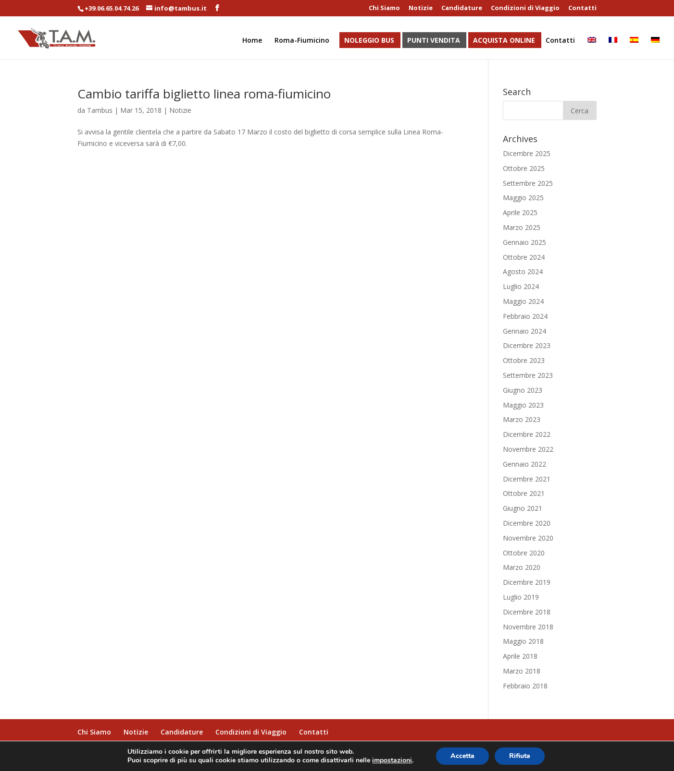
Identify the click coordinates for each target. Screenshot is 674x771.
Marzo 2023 (521, 419)
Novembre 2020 (528, 537)
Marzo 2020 (521, 567)
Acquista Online (504, 41)
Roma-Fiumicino (302, 41)
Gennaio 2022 (524, 464)
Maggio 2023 (523, 405)
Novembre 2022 (528, 449)
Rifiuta (519, 755)
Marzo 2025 (521, 227)
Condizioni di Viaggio (525, 8)
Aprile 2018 (520, 656)
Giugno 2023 (522, 390)
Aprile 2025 (520, 212)
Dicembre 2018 (526, 611)
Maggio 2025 (523, 197)
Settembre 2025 (528, 183)
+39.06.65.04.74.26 (111, 8)
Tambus (99, 110)
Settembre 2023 (528, 375)
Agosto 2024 (523, 271)
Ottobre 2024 (524, 257)
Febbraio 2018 (525, 685)
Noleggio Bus (369, 41)
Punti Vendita (433, 41)
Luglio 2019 (521, 597)
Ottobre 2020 (524, 552)
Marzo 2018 (521, 670)
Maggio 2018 (523, 641)
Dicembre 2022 (526, 434)
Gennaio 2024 (524, 331)
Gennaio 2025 (524, 242)
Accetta (462, 755)
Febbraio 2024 (525, 316)
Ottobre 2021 (524, 493)
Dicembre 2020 (526, 523)
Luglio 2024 (521, 286)
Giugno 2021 (522, 508)
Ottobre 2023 (524, 360)
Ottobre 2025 (524, 168)
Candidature (461, 8)
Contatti (582, 8)
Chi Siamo (384, 8)
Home (252, 41)
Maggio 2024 (523, 301)
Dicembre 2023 (526, 345)
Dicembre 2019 (526, 582)
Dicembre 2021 (526, 478)
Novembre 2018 (528, 626)
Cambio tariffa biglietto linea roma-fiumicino (204, 93)
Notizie (421, 8)
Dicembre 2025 (526, 153)
